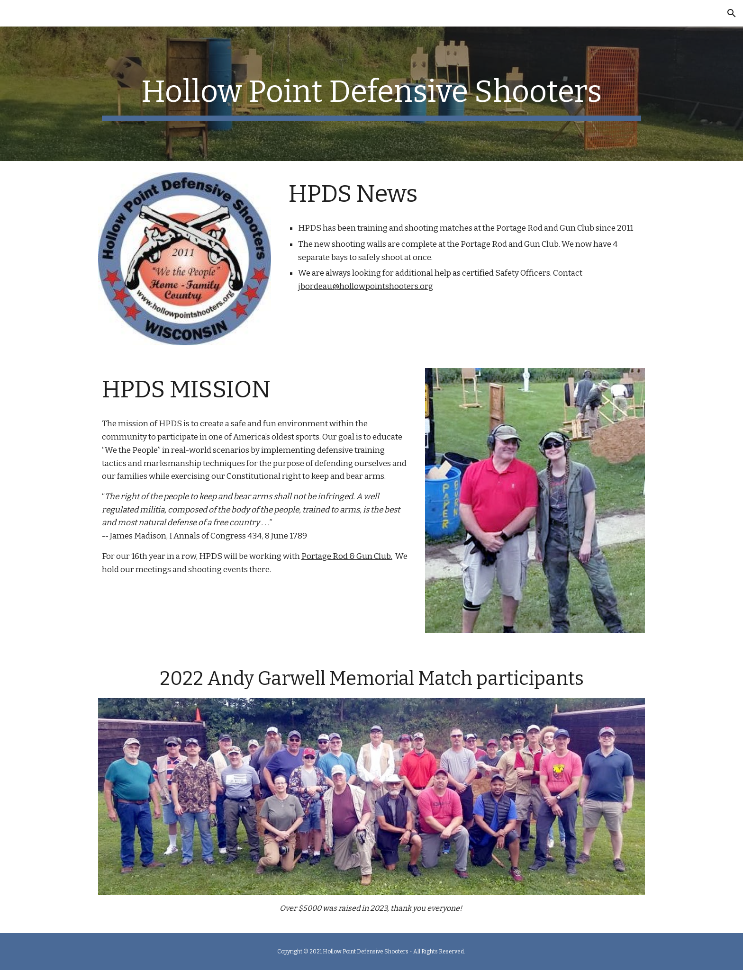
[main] (371, 94)
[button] (731, 13)
